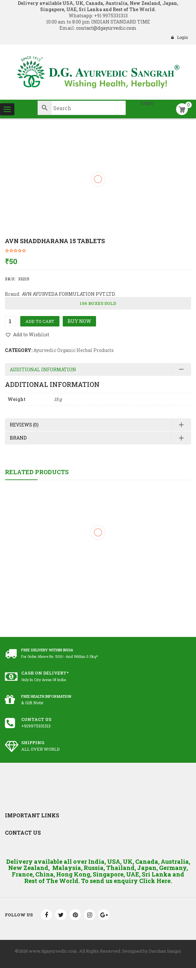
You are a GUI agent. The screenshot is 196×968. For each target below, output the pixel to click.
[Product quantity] (10, 321)
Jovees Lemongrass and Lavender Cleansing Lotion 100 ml (98, 562)
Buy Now (79, 321)
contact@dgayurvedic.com (106, 28)
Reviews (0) (24, 425)
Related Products (37, 472)
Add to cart (39, 321)
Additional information (43, 369)
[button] (27, 334)
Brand (18, 438)
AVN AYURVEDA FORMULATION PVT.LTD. (69, 294)
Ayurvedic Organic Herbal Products (73, 350)
